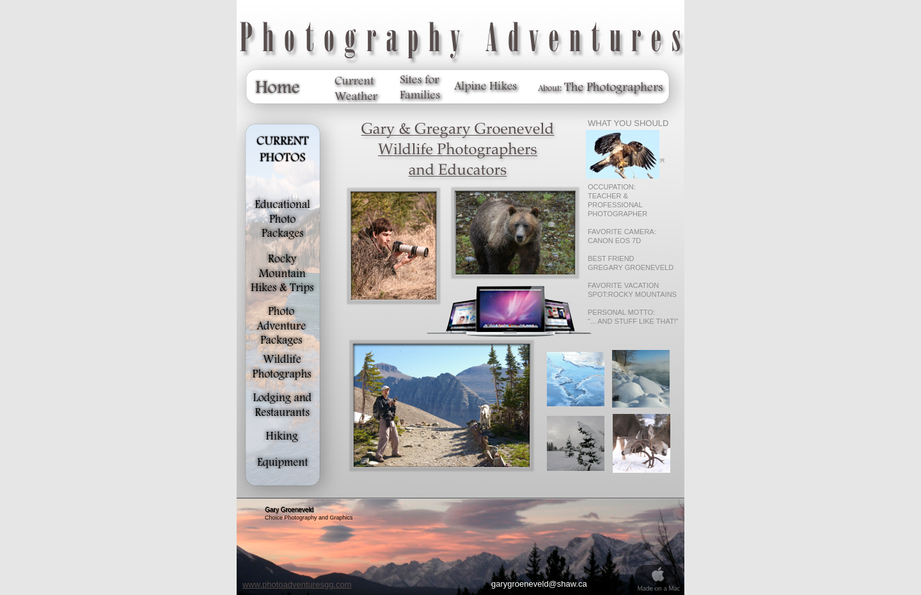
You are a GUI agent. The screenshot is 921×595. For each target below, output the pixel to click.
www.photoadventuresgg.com (297, 584)
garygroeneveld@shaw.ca (539, 584)
